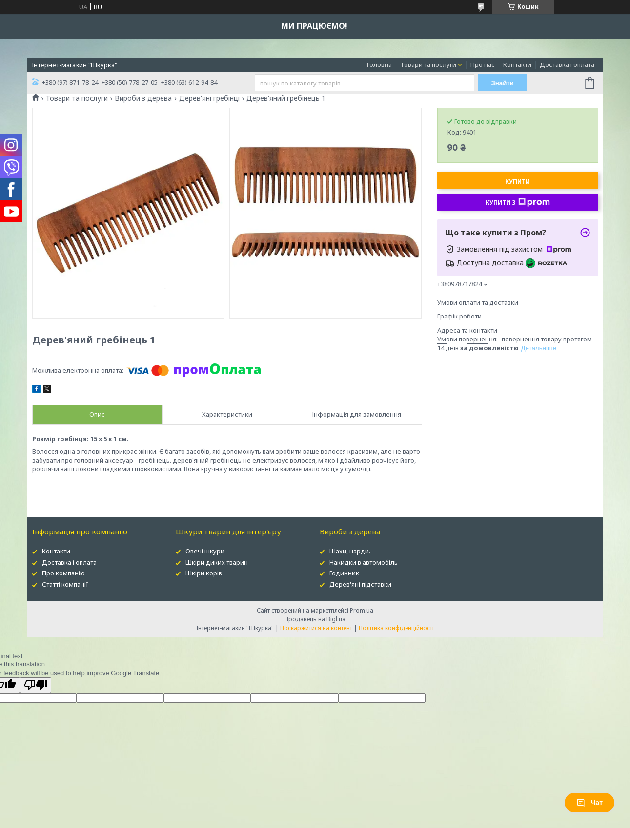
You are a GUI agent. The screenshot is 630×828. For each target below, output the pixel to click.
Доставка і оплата (567, 64)
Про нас (482, 64)
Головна (379, 64)
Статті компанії (65, 584)
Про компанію (63, 573)
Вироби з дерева (143, 98)
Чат (589, 802)
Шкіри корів (203, 573)
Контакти (517, 64)
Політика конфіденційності (396, 628)
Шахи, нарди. (349, 551)
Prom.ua (361, 610)
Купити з (518, 202)
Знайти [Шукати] (502, 82)
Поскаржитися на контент (316, 628)
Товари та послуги (428, 64)
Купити (517, 181)
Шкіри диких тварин (216, 562)
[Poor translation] (35, 685)
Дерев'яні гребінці (209, 98)
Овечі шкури (204, 551)
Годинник (344, 573)
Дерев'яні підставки (360, 584)
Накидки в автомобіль (363, 562)
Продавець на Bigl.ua (315, 619)
